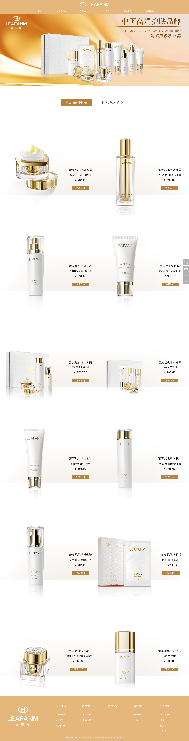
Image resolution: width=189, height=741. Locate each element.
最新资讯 (138, 714)
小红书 (163, 731)
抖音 (162, 726)
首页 (39, 11)
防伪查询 (105, 11)
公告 (136, 720)
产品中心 (83, 11)
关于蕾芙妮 (61, 11)
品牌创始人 (61, 726)
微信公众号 (165, 714)
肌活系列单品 (76, 102)
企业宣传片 (61, 720)
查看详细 (80, 188)
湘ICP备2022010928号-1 (114, 737)
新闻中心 (128, 11)
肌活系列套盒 (113, 102)
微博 (162, 720)
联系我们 (150, 11)
